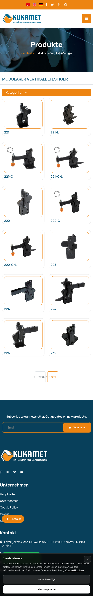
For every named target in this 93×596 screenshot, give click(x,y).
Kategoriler (16, 92)
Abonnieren (77, 427)
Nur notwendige (46, 579)
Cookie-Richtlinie (74, 570)
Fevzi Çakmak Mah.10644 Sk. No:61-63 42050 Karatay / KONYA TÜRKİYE (42, 544)
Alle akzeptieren (46, 589)
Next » (53, 377)
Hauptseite (27, 53)
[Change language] (28, 4)
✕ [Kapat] (87, 559)
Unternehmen (9, 501)
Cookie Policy (9, 507)
